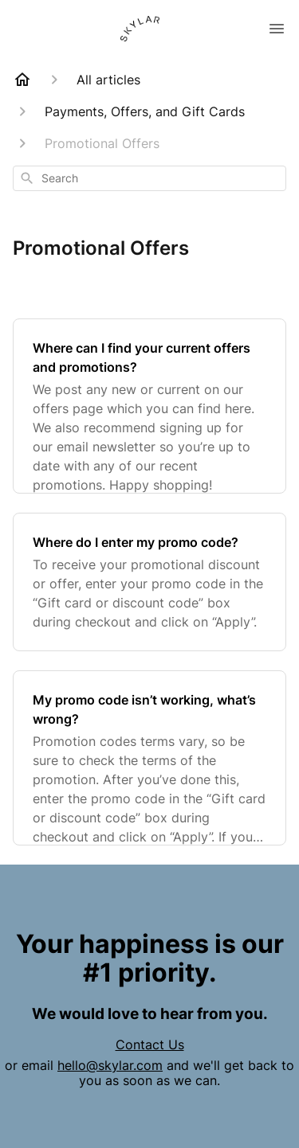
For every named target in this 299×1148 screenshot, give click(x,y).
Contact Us (150, 1044)
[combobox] (149, 178)
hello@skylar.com (110, 1065)
